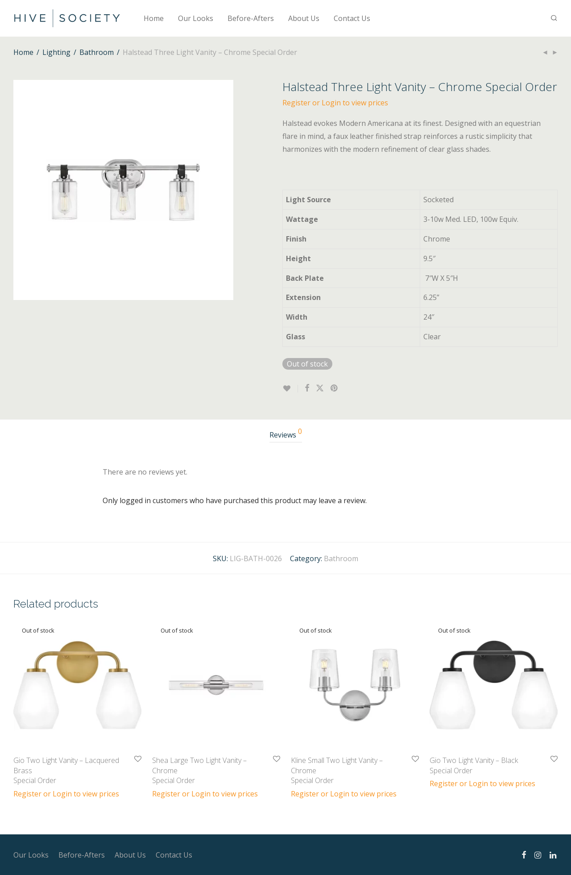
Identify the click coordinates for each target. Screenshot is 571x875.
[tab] (285, 435)
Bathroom (96, 52)
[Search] (554, 18)
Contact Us (352, 18)
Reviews (285, 434)
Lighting (56, 52)
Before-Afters (251, 18)
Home (154, 18)
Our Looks (195, 18)
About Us (303, 18)
